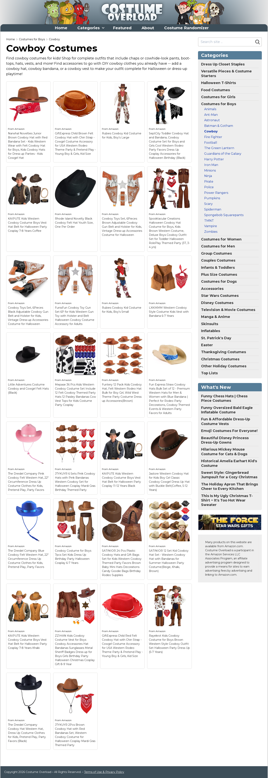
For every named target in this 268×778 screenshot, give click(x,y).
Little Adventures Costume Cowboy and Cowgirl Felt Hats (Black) (28, 388)
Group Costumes (216, 253)
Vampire (210, 226)
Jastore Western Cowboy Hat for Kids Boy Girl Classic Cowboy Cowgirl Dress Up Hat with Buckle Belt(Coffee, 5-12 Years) (169, 482)
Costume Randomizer (186, 28)
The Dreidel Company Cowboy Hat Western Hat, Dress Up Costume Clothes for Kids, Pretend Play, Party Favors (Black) (27, 733)
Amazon (20, 128)
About (148, 28)
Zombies (210, 232)
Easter (207, 345)
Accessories (212, 289)
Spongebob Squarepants (223, 215)
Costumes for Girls (218, 97)
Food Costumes (215, 90)
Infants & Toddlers (218, 267)
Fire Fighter (213, 137)
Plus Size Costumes (219, 274)
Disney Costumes (217, 303)
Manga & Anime (215, 317)
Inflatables (210, 331)
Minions (210, 170)
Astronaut (212, 120)
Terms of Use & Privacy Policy (104, 772)
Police (209, 187)
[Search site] (226, 42)
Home (61, 28)
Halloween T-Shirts (218, 83)
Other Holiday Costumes (223, 366)
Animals (210, 109)
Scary (208, 204)
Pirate (208, 181)
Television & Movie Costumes (228, 310)
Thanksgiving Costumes (223, 352)
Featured (122, 28)
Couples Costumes (218, 260)
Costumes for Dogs (219, 281)
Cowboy (54, 39)
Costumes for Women (221, 239)
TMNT (209, 220)
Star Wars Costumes (220, 296)
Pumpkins (212, 198)
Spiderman (212, 209)
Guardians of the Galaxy (222, 153)
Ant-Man (211, 115)
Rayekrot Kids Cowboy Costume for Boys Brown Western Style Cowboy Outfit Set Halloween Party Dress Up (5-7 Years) (169, 644)
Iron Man (211, 165)
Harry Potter (214, 159)
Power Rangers (216, 193)
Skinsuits (209, 324)
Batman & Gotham (218, 126)
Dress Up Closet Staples (223, 64)
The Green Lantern (219, 148)
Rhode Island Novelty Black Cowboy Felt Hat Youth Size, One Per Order (74, 222)
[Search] (257, 42)
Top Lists (209, 373)
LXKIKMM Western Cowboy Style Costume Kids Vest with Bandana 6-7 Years (169, 312)
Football (210, 142)
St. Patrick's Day (216, 338)
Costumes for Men (218, 246)
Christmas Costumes (220, 359)
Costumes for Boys (32, 39)
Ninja (208, 176)
